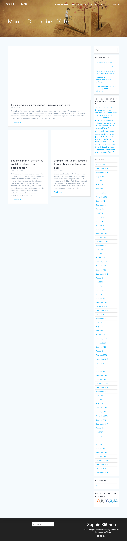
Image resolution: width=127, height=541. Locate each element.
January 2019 (101, 379)
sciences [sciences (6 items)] (98, 144)
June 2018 (99, 400)
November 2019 (102, 359)
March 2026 (100, 164)
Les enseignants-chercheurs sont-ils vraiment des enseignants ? (27, 164)
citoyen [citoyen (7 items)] (109, 110)
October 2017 (101, 420)
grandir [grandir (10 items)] (109, 115)
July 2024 (99, 213)
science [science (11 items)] (113, 141)
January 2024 (101, 237)
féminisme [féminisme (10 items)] (100, 115)
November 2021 (102, 310)
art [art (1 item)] (96, 108)
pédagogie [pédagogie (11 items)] (108, 139)
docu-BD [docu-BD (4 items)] (105, 113)
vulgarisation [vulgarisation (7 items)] (101, 149)
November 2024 (102, 197)
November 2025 (102, 168)
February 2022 (101, 302)
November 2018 (102, 387)
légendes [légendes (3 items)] (103, 134)
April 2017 (99, 444)
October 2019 (101, 363)
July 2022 (99, 282)
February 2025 (101, 193)
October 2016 (101, 469)
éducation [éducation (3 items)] (104, 152)
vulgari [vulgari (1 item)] (112, 147)
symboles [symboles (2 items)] (106, 144)
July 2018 (99, 396)
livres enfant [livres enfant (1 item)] (98, 128)
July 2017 (99, 432)
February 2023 (101, 262)
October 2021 (101, 314)
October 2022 (101, 270)
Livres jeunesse (61, 4)
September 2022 (102, 274)
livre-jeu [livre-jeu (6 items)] (105, 123)
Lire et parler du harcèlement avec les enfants (104, 79)
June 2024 (99, 217)
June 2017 (99, 436)
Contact (117, 4)
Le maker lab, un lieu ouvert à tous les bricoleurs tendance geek (70, 164)
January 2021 (101, 343)
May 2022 (99, 290)
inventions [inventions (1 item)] (108, 120)
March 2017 (100, 448)
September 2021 (102, 318)
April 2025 (99, 189)
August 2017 (100, 428)
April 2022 (99, 294)
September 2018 (102, 391)
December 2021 (102, 306)
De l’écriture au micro (104, 63)
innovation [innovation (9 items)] (100, 120)
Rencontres (77, 4)
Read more (15, 122)
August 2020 (100, 351)
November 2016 (102, 464)
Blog (108, 4)
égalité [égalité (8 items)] (111, 152)
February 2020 (101, 355)
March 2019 (100, 371)
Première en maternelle (105, 67)
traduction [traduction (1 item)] (112, 144)
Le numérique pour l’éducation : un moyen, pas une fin (41, 104)
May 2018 (99, 404)
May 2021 (99, 327)
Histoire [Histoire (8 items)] (107, 117)
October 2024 (101, 201)
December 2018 (102, 383)
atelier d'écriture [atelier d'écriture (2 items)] (102, 108)
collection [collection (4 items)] (98, 113)
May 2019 (99, 367)
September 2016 (102, 473)
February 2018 (101, 408)
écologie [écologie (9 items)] (111, 149)
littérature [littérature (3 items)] (98, 123)
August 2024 (100, 209)
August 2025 (100, 177)
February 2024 (101, 233)
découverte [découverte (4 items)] (113, 113)
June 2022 (99, 286)
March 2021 (100, 335)
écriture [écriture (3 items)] (97, 152)
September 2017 (102, 424)
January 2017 (101, 456)
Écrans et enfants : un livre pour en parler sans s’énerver (106, 88)
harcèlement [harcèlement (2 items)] (99, 118)
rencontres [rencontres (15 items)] (100, 141)
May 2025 (99, 185)
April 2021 (99, 331)
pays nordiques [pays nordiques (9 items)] (102, 136)
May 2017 (99, 440)
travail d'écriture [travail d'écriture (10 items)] (103, 147)
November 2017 (102, 416)
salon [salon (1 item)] (108, 142)
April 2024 (99, 225)
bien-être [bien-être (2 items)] (110, 108)
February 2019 (101, 375)
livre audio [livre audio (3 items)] (113, 123)
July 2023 (99, 250)
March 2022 (100, 298)
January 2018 (101, 412)
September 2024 (102, 205)
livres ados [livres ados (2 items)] (112, 125)
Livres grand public (93, 4)
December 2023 (102, 241)
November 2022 (102, 266)
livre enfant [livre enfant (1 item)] (98, 125)
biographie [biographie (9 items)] (100, 110)
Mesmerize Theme (105, 532)
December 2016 (102, 460)
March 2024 (100, 229)
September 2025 (102, 172)
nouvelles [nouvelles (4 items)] (110, 134)
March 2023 (100, 258)
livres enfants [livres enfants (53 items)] (102, 129)
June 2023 (99, 254)
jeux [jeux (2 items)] (113, 120)
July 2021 (99, 323)
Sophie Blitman (16, 4)
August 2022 (100, 278)
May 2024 (99, 221)
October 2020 (101, 347)
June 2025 (99, 181)
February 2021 (101, 339)
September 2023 (102, 245)
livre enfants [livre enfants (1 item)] (105, 125)
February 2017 (101, 452)
